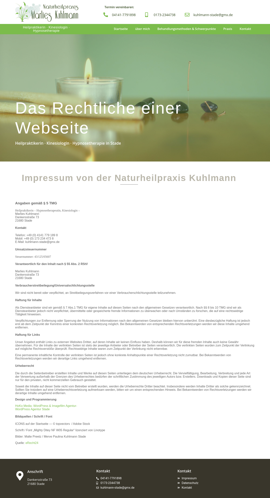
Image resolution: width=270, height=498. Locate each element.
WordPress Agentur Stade (32, 409)
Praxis (227, 29)
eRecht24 (31, 442)
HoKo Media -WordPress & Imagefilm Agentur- (46, 405)
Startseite (121, 29)
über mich (142, 29)
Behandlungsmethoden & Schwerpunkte (186, 29)
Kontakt (245, 29)
